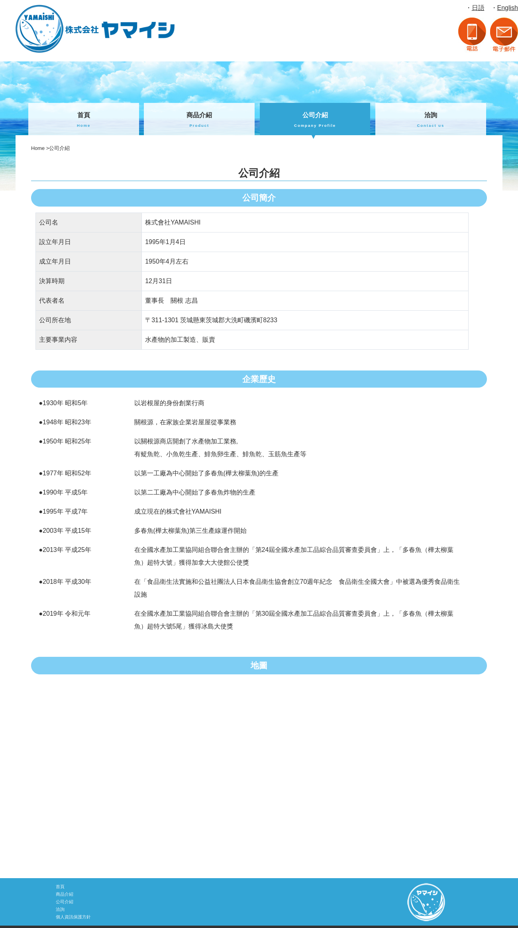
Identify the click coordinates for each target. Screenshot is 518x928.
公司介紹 (315, 120)
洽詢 (430, 120)
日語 (478, 7)
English (507, 7)
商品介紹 (199, 120)
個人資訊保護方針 (73, 916)
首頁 (83, 120)
